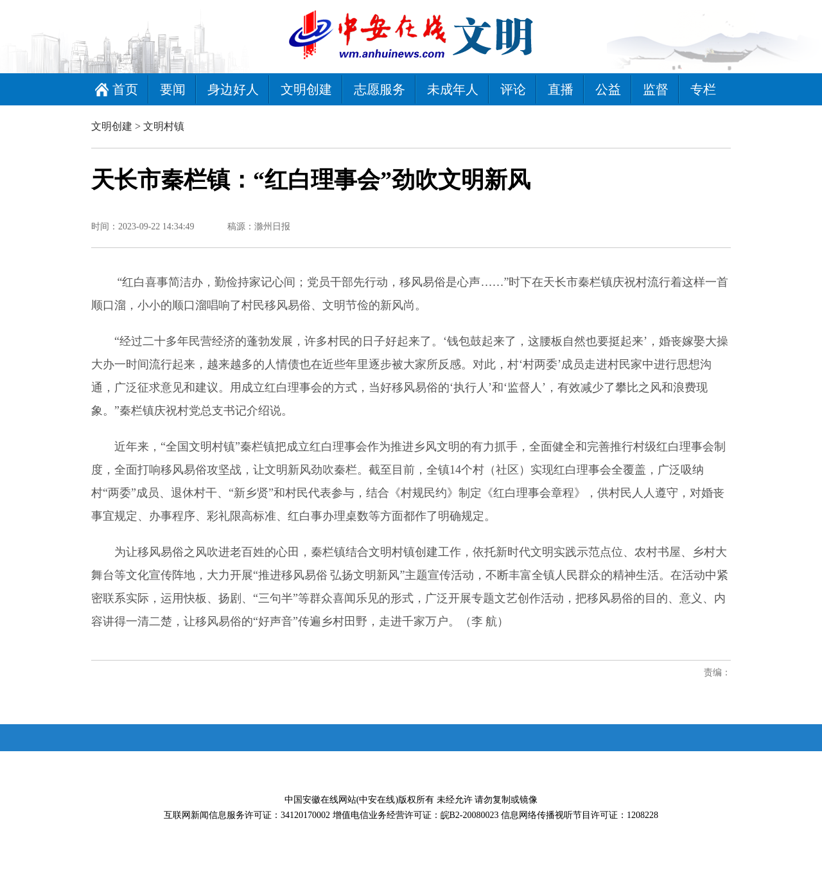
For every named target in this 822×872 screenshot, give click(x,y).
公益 (608, 89)
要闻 (173, 89)
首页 (125, 89)
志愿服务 (379, 89)
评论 (513, 89)
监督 (656, 89)
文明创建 (306, 89)
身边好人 (233, 89)
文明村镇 (163, 126)
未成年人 (452, 89)
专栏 (703, 89)
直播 (560, 89)
